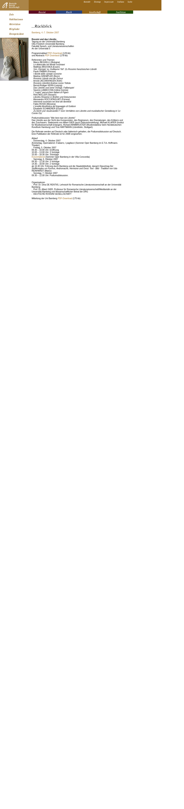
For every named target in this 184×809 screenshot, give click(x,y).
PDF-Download (55, 53)
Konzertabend (38, 157)
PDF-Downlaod (52, 55)
